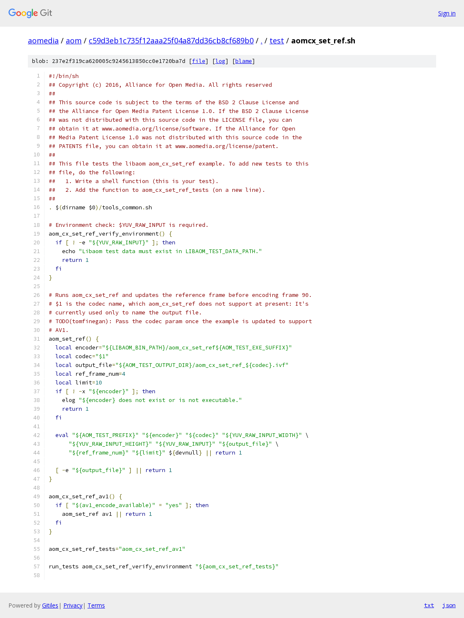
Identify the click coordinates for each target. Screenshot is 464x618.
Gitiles (50, 605)
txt (429, 605)
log (220, 61)
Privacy (72, 605)
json (449, 605)
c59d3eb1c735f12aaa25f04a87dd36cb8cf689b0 (171, 40)
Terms (96, 605)
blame (243, 61)
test (276, 40)
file (198, 61)
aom (74, 40)
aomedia (43, 40)
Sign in (447, 13)
